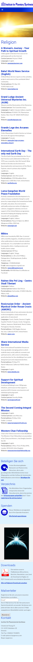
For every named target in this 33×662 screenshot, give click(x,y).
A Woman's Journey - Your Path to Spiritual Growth (15, 49)
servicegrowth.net (13, 400)
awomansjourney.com (14, 63)
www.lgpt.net (12, 226)
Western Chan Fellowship (14, 430)
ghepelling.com (12, 296)
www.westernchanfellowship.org (18, 450)
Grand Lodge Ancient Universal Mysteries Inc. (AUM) (14, 99)
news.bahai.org (12, 89)
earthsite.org (12, 183)
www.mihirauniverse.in (15, 268)
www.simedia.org (13, 372)
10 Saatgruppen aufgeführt (13, 495)
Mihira (4, 233)
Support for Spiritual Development (12, 381)
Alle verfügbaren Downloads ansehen (14, 583)
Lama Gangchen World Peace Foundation (13, 192)
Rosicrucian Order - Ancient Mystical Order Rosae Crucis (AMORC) (16, 306)
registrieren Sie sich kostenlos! (11, 498)
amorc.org (11, 334)
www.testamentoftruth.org (17, 423)
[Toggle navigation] (2, 9)
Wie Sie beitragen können (17, 516)
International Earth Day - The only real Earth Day (16, 152)
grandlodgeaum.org (14, 120)
